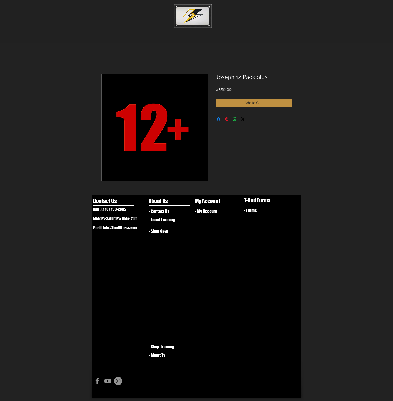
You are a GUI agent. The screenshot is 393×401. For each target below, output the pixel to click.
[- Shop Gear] (161, 231)
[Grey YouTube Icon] (107, 381)
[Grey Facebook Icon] (97, 381)
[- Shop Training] (163, 346)
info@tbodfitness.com (120, 227)
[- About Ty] (165, 355)
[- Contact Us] (166, 211)
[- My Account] (209, 211)
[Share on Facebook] (218, 119)
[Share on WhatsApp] (234, 119)
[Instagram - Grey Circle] (118, 381)
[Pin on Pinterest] (226, 119)
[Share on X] (242, 119)
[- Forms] (258, 210)
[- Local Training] (165, 219)
